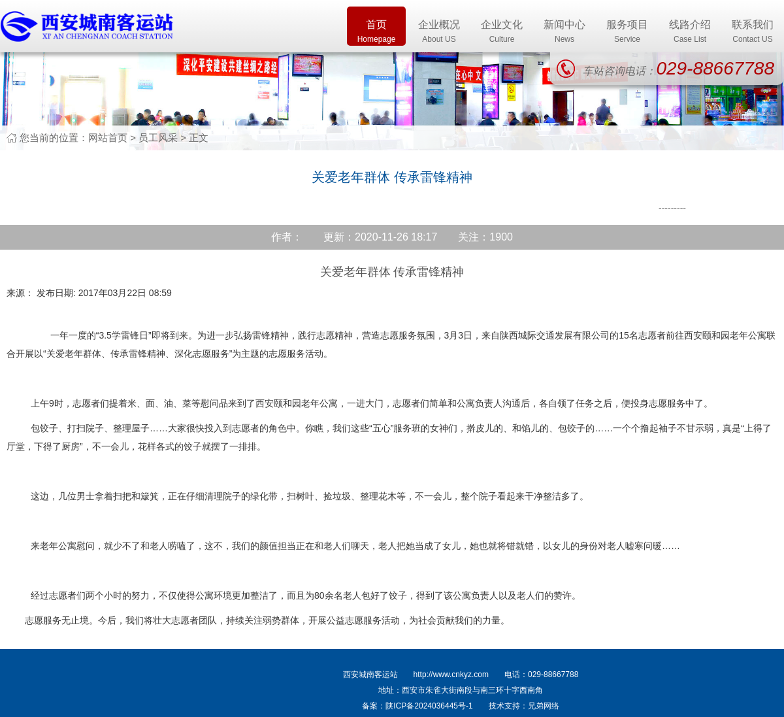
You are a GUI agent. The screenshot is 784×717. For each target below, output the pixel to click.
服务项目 (627, 32)
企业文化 (501, 32)
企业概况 (439, 32)
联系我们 (752, 32)
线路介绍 (690, 32)
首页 (376, 32)
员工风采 (158, 137)
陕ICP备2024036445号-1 (428, 705)
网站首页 (107, 137)
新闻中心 (564, 32)
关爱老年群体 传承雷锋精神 (392, 271)
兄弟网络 (543, 705)
